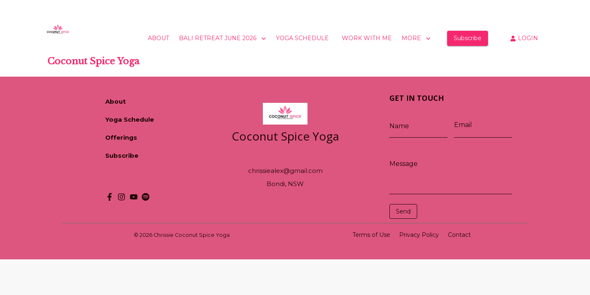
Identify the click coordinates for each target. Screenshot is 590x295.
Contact (459, 234)
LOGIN (524, 38)
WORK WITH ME (367, 38)
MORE (417, 38)
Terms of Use (371, 234)
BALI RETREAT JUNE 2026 (223, 38)
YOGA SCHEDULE (302, 38)
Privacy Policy (419, 234)
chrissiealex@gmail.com (285, 171)
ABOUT (158, 38)
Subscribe (467, 38)
